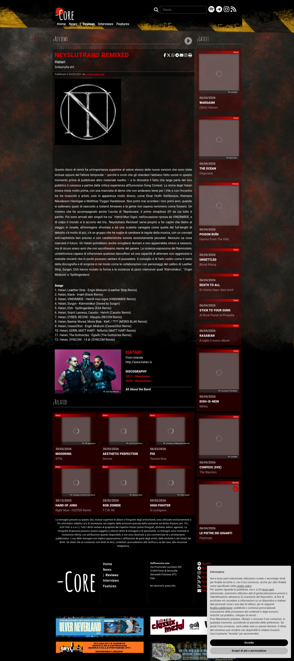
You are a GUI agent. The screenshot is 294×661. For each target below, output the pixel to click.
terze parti (268, 589)
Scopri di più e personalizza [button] (249, 650)
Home (62, 24)
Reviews (88, 24)
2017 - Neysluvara (138, 376)
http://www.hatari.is (139, 362)
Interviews (106, 24)
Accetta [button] (249, 642)
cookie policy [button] (244, 585)
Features (122, 24)
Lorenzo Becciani (95, 74)
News (73, 24)
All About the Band (138, 389)
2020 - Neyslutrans (138, 381)
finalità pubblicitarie (221, 607)
